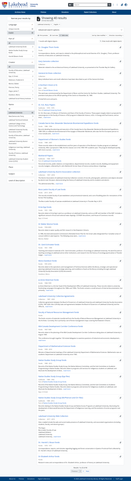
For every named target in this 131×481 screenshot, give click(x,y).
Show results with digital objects (111, 41)
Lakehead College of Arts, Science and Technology (21, 125)
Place (11, 167)
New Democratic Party (21, 116)
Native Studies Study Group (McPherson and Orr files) (60, 398)
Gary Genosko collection (48, 61)
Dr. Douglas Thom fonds (48, 47)
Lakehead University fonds (21, 47)
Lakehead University (21, 112)
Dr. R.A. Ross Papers (46, 105)
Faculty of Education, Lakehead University (21, 71)
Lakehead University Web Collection (53, 416)
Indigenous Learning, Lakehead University (21, 148)
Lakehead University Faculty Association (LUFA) (21, 131)
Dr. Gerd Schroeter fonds (48, 245)
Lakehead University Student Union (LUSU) (21, 160)
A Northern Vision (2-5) (47, 85)
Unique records (21, 29)
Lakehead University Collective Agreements (56, 296)
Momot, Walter (21, 84)
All (9, 43)
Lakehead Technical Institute (21, 120)
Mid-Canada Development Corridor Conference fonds (60, 326)
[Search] (90, 5)
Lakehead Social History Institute (21, 98)
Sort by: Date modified (99, 35)
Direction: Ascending (115, 35)
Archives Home (20, 12)
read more (47, 117)
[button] (114, 5)
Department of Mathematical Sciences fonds (57, 346)
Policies (43, 12)
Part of (11, 38)
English (21, 33)
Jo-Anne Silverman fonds (48, 280)
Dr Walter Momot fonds (48, 224)
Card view (54, 35)
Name (11, 104)
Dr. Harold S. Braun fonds (49, 442)
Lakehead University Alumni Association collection (59, 172)
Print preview (43, 35)
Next (87, 471)
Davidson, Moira (21, 95)
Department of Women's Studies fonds (54, 139)
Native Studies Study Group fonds (21, 51)
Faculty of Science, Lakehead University (21, 154)
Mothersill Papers (45, 156)
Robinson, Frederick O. (21, 80)
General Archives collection (49, 73)
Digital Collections (90, 12)
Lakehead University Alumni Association (21, 142)
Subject (12, 174)
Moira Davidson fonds (47, 261)
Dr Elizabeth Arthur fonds (49, 456)
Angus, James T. (21, 91)
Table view (64, 35)
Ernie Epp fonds (44, 207)
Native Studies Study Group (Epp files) (54, 376)
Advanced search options (48, 30)
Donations (65, 12)
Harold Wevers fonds (21, 56)
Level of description (17, 180)
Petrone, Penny (21, 87)
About (114, 12)
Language (13, 24)
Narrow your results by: (21, 18)
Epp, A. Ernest (21, 76)
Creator (12, 62)
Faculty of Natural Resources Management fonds (58, 312)
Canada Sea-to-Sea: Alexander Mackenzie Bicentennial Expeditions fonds (68, 123)
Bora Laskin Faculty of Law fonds (52, 189)
